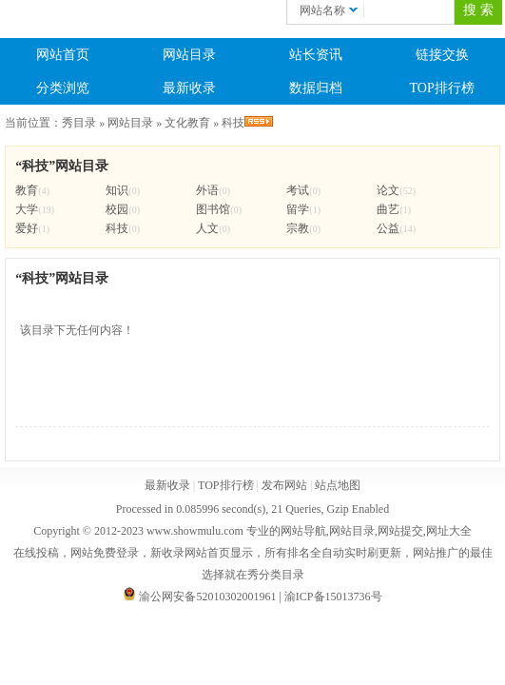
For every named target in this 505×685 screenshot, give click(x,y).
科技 (233, 122)
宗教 (297, 228)
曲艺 (388, 209)
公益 (388, 228)
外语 (207, 190)
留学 (297, 209)
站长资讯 (315, 55)
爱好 (26, 228)
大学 (26, 209)
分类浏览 (62, 88)
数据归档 (315, 88)
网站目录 (189, 55)
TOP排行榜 (442, 88)
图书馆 (213, 209)
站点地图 (337, 485)
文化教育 (187, 122)
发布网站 (284, 485)
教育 (26, 190)
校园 (117, 209)
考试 (297, 190)
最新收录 (189, 88)
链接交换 (442, 55)
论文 (388, 190)
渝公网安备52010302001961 (207, 596)
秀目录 (79, 122)
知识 (117, 190)
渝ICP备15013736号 (333, 596)
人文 (207, 228)
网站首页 (62, 55)
